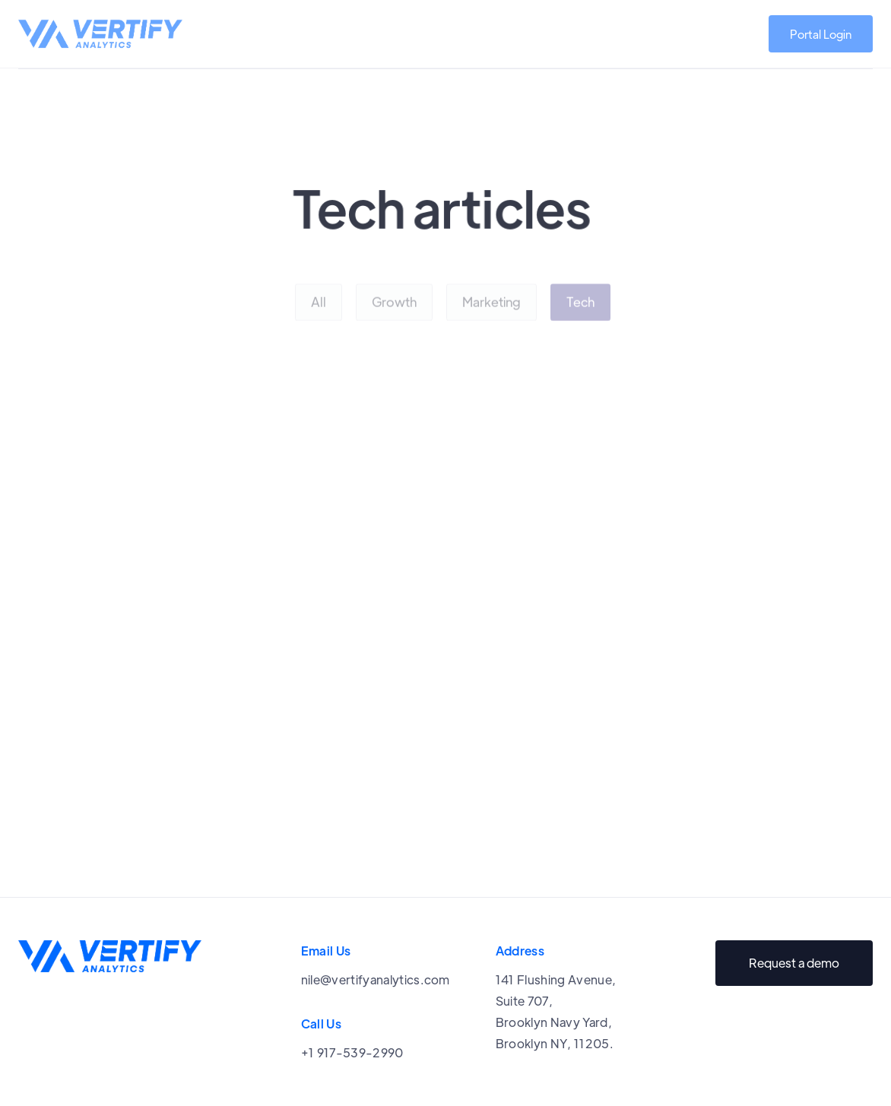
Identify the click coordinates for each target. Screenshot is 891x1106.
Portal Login (820, 34)
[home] (100, 34)
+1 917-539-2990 (352, 1052)
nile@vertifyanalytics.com (375, 979)
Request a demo (794, 963)
